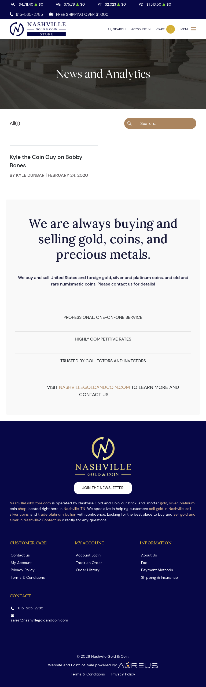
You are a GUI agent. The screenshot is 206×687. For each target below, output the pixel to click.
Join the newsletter (103, 487)
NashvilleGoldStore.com (30, 503)
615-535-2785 (29, 14)
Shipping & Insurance (159, 577)
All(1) (15, 123)
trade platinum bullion (57, 514)
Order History (88, 569)
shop (22, 508)
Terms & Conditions (28, 577)
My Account (21, 562)
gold (163, 503)
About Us (149, 555)
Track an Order (89, 562)
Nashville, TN (74, 508)
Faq (144, 562)
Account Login (88, 555)
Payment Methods (157, 569)
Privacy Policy (23, 569)
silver (173, 503)
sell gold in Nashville (166, 508)
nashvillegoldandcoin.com (94, 387)
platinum (187, 503)
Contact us (51, 520)
